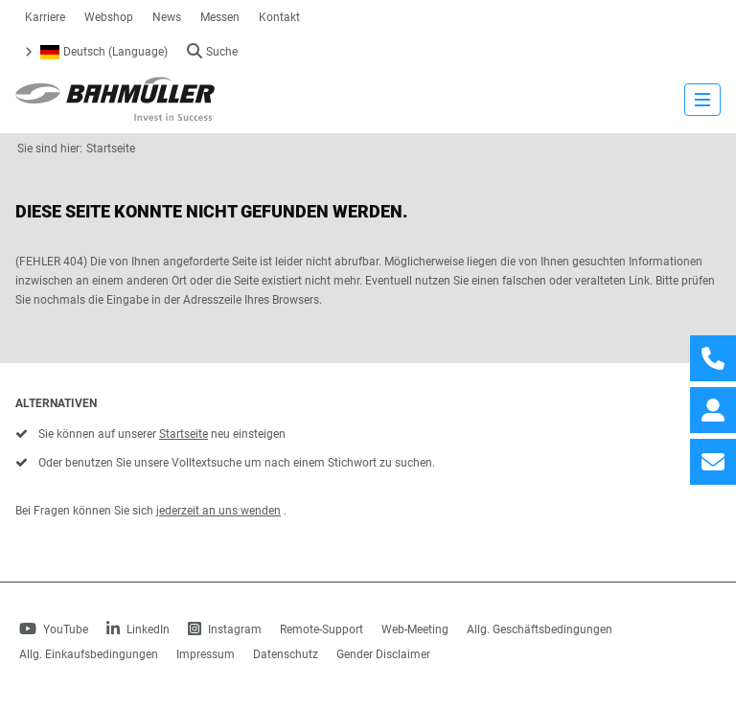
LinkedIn (138, 629)
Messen (220, 17)
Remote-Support (321, 629)
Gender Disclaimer (383, 654)
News (166, 17)
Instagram (225, 629)
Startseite (110, 148)
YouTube (53, 629)
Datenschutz (285, 654)
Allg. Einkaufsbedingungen (88, 654)
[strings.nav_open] (702, 99)
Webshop (108, 17)
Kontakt (279, 17)
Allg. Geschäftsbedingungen (539, 629)
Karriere (45, 17)
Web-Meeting (414, 629)
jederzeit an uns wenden (218, 510)
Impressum (205, 654)
